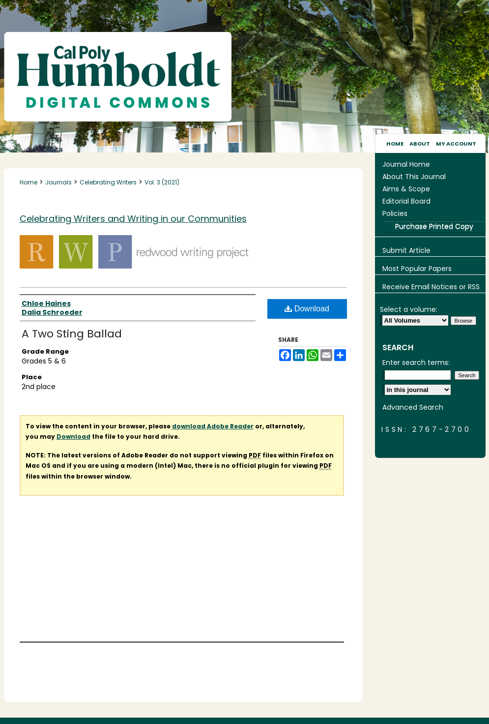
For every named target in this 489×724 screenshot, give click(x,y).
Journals (58, 182)
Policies (394, 213)
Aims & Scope (406, 189)
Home (28, 182)
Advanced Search (412, 407)
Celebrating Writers (108, 182)
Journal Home (406, 164)
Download (307, 308)
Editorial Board (406, 201)
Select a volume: (408, 309)
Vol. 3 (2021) (161, 182)
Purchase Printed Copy (434, 226)
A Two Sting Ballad (72, 333)
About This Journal (414, 176)
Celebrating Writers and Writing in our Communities (133, 218)
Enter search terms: (416, 362)
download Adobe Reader (213, 426)
